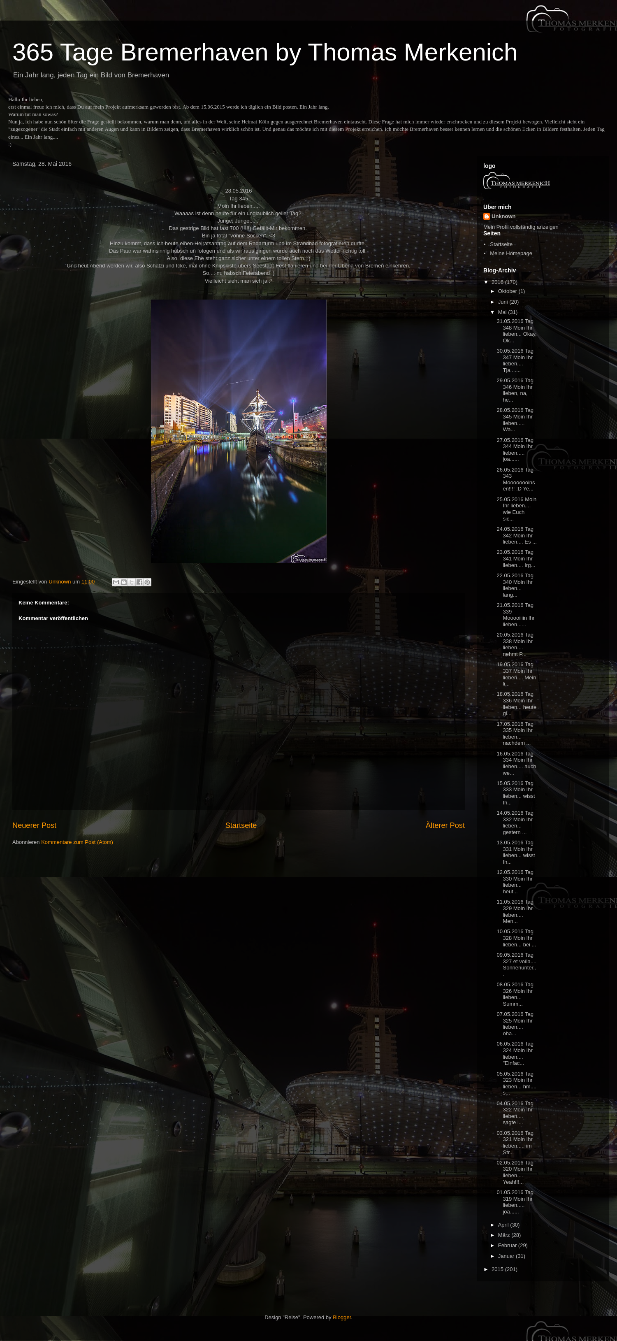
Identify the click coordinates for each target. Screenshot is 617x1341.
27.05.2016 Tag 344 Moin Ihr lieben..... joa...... (514, 449)
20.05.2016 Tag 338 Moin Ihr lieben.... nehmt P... (514, 644)
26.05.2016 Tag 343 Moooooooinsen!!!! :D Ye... (515, 479)
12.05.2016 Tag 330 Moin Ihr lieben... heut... (514, 882)
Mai (503, 312)
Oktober (508, 291)
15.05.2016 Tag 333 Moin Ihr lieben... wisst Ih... (515, 793)
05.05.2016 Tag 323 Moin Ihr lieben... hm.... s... (516, 1083)
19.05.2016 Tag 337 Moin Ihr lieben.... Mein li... (516, 674)
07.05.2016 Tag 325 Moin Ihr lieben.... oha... (514, 1024)
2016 (498, 282)
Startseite (241, 825)
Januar (507, 1256)
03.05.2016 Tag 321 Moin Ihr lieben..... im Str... (514, 1142)
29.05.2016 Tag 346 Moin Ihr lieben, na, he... (514, 390)
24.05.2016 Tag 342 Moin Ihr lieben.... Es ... (516, 535)
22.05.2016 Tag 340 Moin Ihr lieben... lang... (514, 585)
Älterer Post (445, 825)
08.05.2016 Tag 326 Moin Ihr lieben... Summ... (514, 994)
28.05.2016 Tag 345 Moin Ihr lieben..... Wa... (514, 419)
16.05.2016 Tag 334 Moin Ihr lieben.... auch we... (516, 763)
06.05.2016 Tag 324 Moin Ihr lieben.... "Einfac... (514, 1053)
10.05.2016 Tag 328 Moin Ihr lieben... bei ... (516, 937)
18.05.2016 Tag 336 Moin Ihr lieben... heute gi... (516, 703)
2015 (498, 1269)
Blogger (342, 1317)
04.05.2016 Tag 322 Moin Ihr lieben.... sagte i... (514, 1113)
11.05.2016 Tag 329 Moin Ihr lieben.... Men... (514, 911)
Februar (508, 1245)
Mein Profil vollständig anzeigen (521, 227)
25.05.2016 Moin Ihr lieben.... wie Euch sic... (516, 509)
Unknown (504, 216)
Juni (503, 302)
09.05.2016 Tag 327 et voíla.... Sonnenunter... (516, 964)
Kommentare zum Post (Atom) (77, 842)
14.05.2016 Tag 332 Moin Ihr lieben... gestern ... (514, 822)
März (505, 1235)
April (504, 1225)
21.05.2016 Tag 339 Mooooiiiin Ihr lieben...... (515, 615)
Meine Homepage (511, 253)
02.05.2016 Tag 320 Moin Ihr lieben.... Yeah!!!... (514, 1172)
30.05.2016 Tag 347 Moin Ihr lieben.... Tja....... (514, 360)
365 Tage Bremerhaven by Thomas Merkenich (264, 52)
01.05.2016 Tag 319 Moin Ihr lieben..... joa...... (514, 1202)
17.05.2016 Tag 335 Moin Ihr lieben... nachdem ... (514, 733)
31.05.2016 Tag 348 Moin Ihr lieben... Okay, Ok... (516, 331)
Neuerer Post (34, 825)
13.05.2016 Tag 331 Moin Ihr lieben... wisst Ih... (515, 852)
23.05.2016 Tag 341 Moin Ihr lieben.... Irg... (515, 558)
